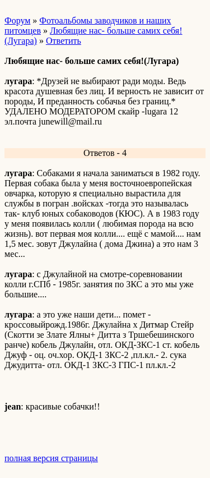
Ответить (63, 40)
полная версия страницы (51, 458)
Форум (17, 20)
